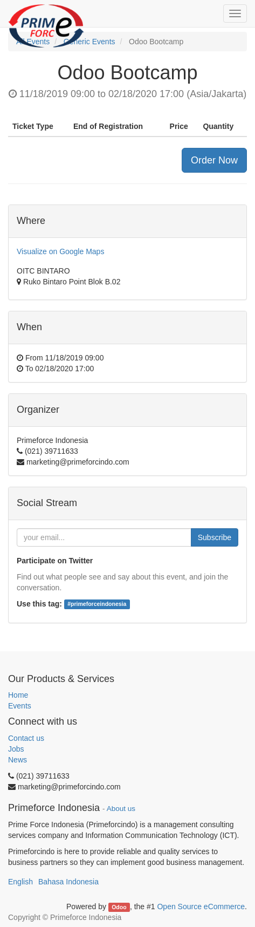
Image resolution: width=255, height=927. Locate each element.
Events (19, 705)
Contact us (26, 738)
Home (18, 695)
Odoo (119, 907)
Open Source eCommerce (201, 906)
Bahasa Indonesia (68, 881)
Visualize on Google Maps (60, 251)
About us (121, 809)
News (17, 759)
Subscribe (214, 537)
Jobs (16, 749)
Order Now (214, 160)
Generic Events (89, 41)
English (20, 881)
